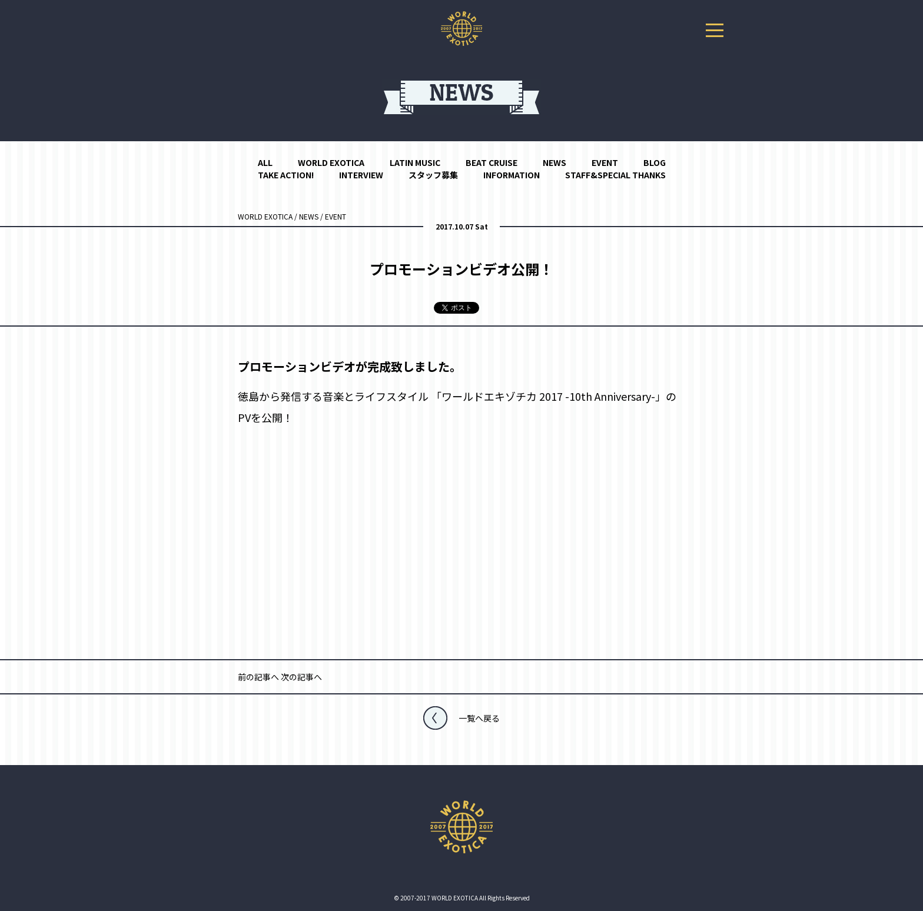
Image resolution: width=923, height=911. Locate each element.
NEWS (554, 162)
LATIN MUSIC (415, 162)
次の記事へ (301, 677)
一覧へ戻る (479, 718)
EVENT (605, 162)
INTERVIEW (361, 175)
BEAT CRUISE (491, 162)
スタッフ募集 (433, 175)
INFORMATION (511, 175)
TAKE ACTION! (286, 175)
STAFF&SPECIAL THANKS (615, 175)
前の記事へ (258, 677)
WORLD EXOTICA (331, 162)
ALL (265, 162)
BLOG (654, 162)
